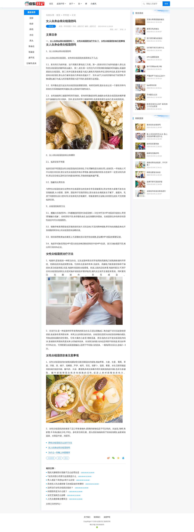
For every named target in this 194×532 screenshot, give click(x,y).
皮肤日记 (100, 521)
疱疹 (31, 24)
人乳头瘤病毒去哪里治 (57, 499)
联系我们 (97, 517)
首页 (51, 4)
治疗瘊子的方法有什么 (155, 48)
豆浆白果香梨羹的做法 (155, 19)
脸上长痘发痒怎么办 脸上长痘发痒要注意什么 (157, 135)
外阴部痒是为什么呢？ (57, 491)
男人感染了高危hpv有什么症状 (61, 480)
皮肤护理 (60, 4)
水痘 (31, 35)
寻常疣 (66, 15)
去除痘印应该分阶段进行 (156, 191)
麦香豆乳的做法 (153, 29)
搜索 (166, 4)
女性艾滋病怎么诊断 (56, 495)
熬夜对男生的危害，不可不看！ (157, 164)
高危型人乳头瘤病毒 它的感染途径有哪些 (66, 484)
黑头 (31, 41)
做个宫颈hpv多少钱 (154, 66)
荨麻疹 (31, 52)
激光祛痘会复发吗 (154, 125)
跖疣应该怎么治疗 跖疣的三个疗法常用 (157, 105)
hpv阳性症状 (152, 85)
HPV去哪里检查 (153, 57)
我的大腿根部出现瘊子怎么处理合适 (63, 472)
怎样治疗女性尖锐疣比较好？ (60, 488)
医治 (66, 458)
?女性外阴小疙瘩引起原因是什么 (62, 476)
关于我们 (87, 517)
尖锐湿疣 (51, 458)
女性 (59, 458)
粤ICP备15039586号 (97, 525)
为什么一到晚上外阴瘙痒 (59, 452)
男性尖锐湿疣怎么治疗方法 (60, 443)
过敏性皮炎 (31, 63)
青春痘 (31, 46)
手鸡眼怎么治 (152, 95)
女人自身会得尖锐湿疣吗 (59, 448)
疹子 (71, 4)
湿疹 (31, 18)
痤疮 (31, 29)
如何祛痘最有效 (153, 144)
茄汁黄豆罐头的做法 (154, 38)
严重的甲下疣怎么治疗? (156, 76)
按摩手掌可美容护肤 (154, 182)
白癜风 (93, 4)
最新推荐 (31, 12)
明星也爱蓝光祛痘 (154, 172)
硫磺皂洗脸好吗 (153, 153)
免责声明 (107, 517)
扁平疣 (31, 58)
